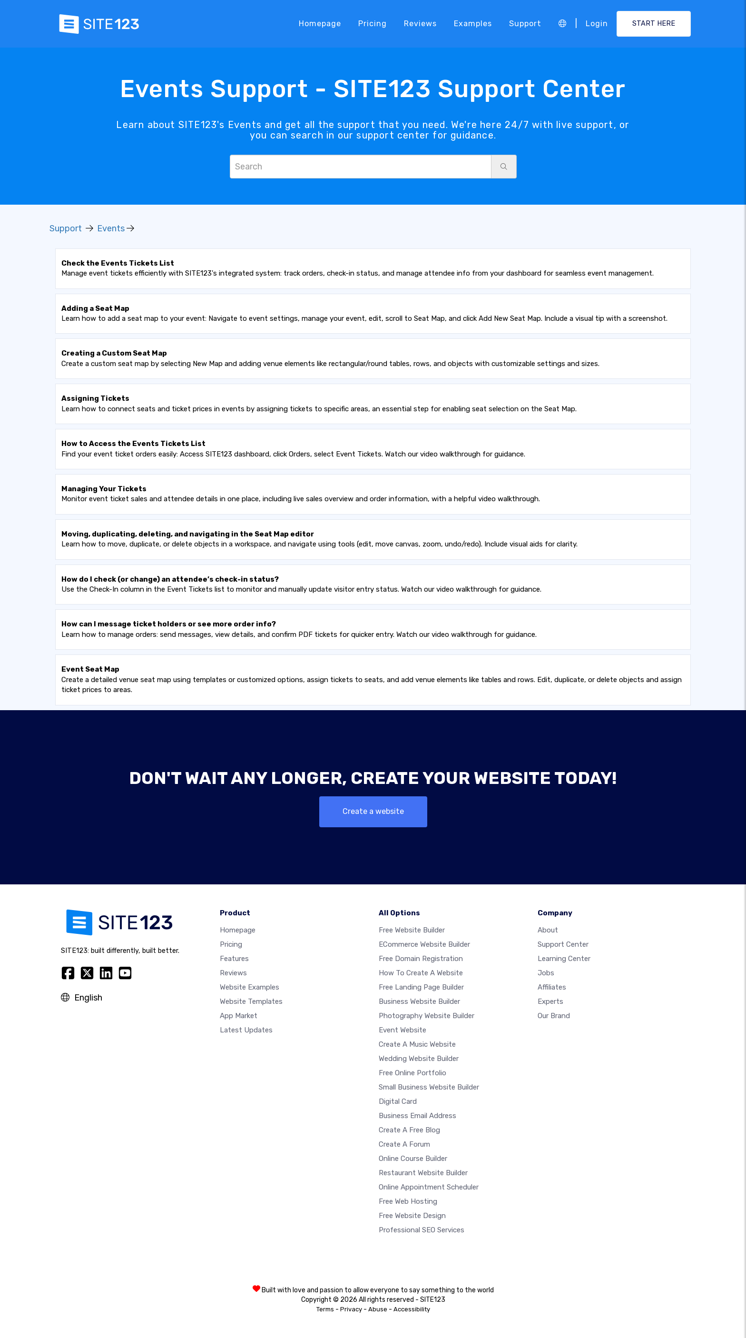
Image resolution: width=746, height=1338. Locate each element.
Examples (473, 23)
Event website (402, 1030)
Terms (325, 1309)
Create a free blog (409, 1130)
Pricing (372, 23)
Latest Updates (246, 1030)
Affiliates (552, 987)
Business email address (417, 1115)
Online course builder (413, 1158)
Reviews (420, 23)
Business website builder (419, 1001)
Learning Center (564, 958)
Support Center (563, 944)
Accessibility (411, 1309)
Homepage (320, 23)
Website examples (249, 987)
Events (111, 228)
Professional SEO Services (421, 1230)
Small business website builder (429, 1087)
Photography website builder (426, 1015)
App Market (238, 1015)
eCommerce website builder (424, 944)
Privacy (351, 1309)
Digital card (398, 1101)
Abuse (377, 1309)
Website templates (251, 1001)
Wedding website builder (419, 1058)
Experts (550, 1001)
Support (525, 23)
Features (234, 958)
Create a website (373, 811)
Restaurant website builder (423, 1173)
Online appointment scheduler (429, 1187)
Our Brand (554, 1015)
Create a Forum (404, 1144)
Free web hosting (408, 1201)
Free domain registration (421, 958)
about (548, 930)
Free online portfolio (412, 1073)
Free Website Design (412, 1215)
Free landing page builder (421, 987)
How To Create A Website (421, 973)
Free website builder (412, 930)
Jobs (546, 973)
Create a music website (417, 1044)
